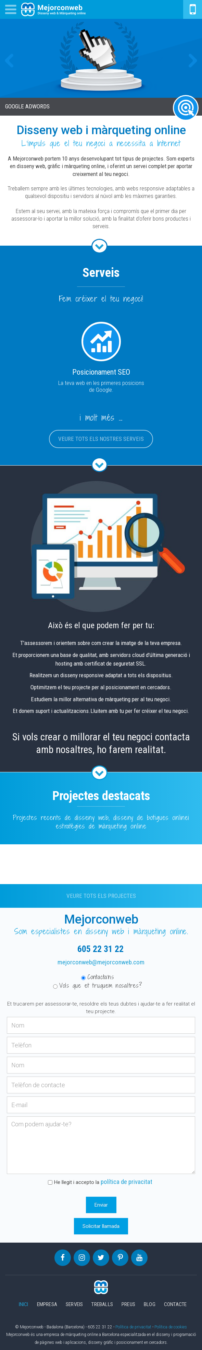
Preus (128, 1304)
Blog (149, 1304)
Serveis (74, 1304)
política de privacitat (126, 1182)
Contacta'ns (97, 977)
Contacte (175, 1304)
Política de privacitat (133, 1327)
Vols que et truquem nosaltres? (97, 986)
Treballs (102, 1304)
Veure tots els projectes (101, 896)
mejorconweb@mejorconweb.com (101, 962)
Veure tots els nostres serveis (101, 438)
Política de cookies (170, 1327)
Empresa (47, 1304)
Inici (23, 1304)
